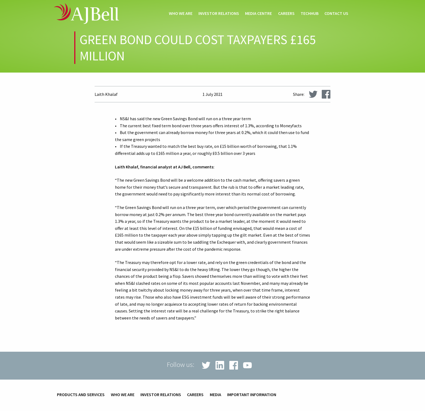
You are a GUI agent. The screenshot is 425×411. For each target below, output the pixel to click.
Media (215, 394)
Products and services (81, 394)
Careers (286, 13)
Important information (251, 394)
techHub (309, 13)
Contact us (336, 13)
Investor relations (218, 13)
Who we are (180, 13)
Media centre (258, 13)
